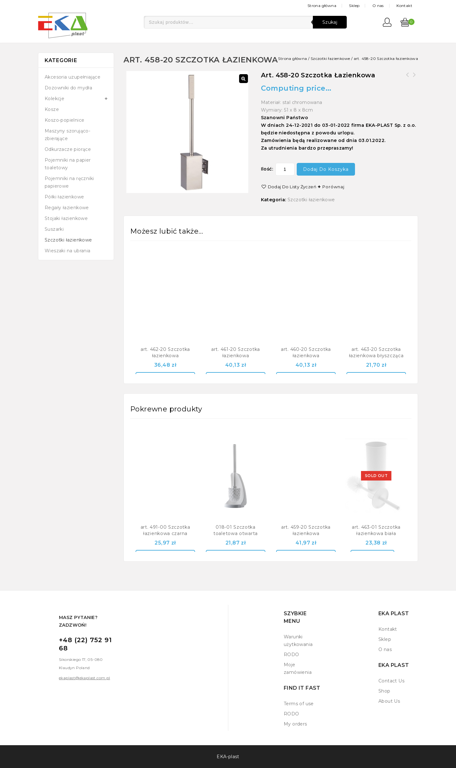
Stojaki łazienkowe (66, 218)
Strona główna (321, 5)
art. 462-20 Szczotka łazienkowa (414, 78)
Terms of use (299, 704)
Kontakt (404, 5)
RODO (291, 654)
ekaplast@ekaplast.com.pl (84, 677)
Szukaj (329, 22)
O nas (378, 5)
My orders (295, 724)
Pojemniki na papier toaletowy (68, 164)
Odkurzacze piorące (68, 149)
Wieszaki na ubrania (68, 251)
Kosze (52, 109)
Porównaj (333, 186)
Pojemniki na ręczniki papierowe (69, 182)
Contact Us (391, 681)
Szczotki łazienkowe (330, 58)
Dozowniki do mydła (68, 88)
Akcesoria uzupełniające (72, 77)
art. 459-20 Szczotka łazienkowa (407, 78)
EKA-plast (228, 756)
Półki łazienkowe (64, 197)
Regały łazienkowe (67, 207)
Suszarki (54, 229)
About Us (389, 701)
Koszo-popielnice (64, 120)
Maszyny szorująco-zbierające (67, 134)
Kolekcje (54, 98)
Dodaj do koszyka (326, 169)
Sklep (354, 5)
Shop (384, 691)
